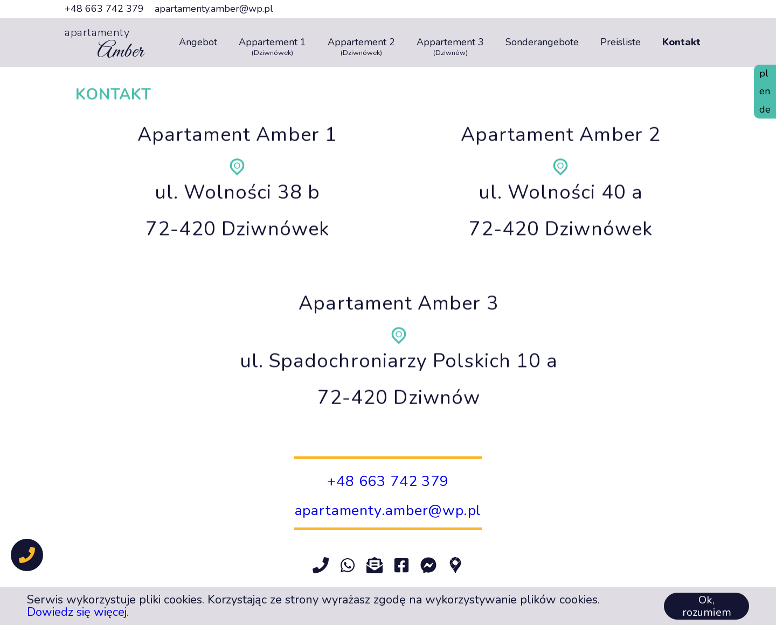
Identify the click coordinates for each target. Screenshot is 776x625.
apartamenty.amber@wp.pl (214, 9)
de (765, 109)
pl (763, 73)
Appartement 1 (272, 42)
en (764, 91)
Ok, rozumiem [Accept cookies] (706, 606)
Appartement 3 (450, 42)
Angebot (198, 42)
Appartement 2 (361, 42)
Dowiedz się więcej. (78, 612)
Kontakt (681, 42)
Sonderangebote (542, 42)
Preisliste (620, 42)
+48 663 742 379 (104, 9)
